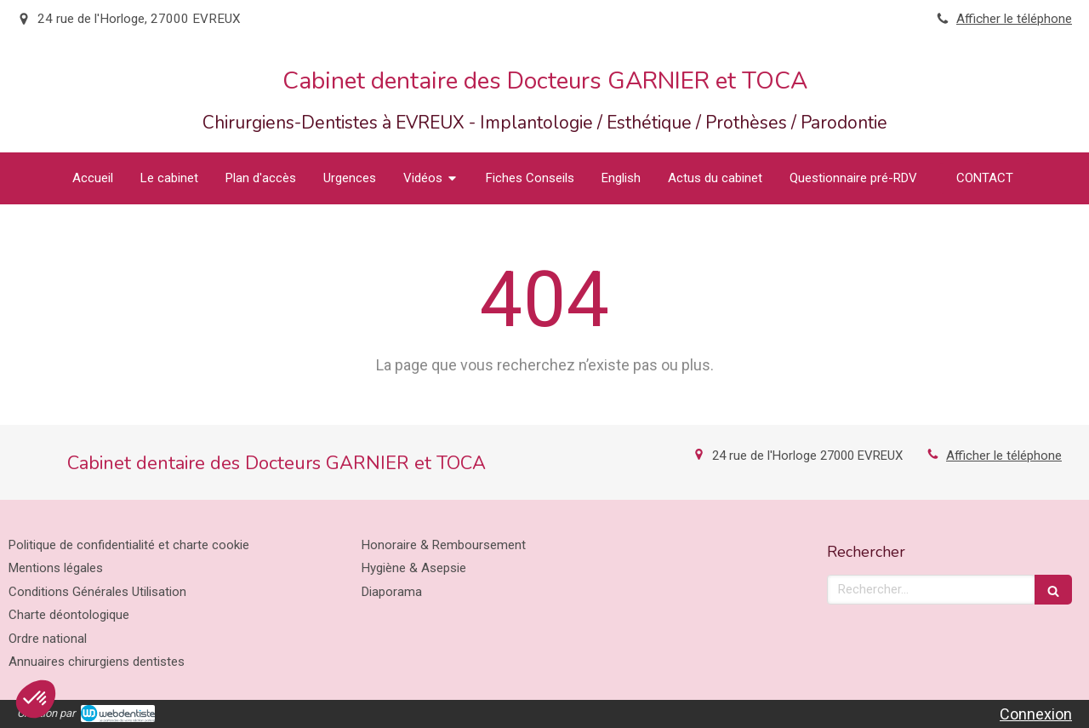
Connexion (1036, 714)
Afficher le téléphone (1014, 18)
